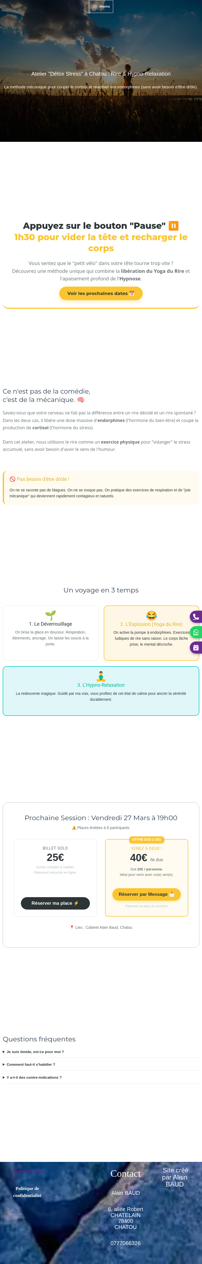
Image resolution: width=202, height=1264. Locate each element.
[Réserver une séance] (196, 647)
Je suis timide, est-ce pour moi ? (35, 1052)
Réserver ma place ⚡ (55, 903)
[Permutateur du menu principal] (101, 6)
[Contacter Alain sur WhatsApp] (196, 632)
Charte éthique (27, 1171)
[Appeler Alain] (196, 617)
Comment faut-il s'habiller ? (30, 1064)
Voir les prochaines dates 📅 (101, 293)
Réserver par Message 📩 (146, 894)
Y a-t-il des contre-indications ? (33, 1077)
